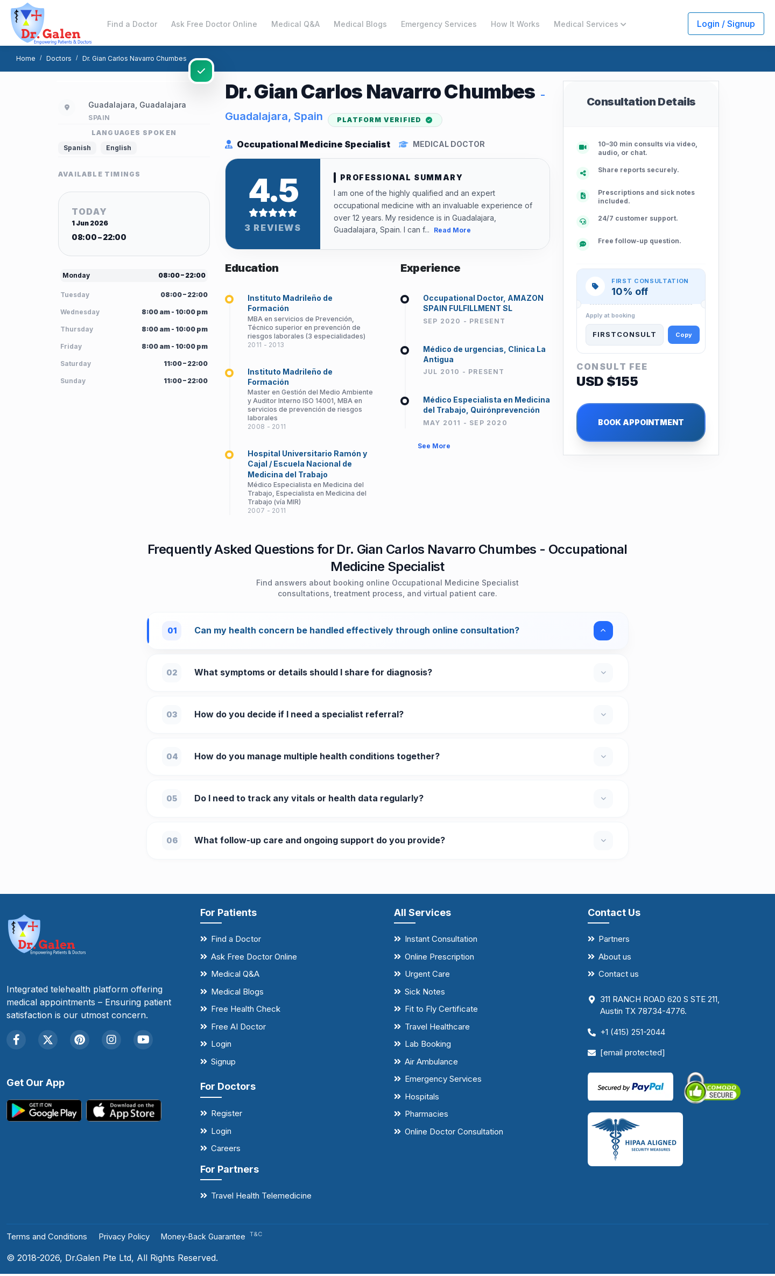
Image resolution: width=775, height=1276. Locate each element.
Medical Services (590, 24)
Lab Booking (428, 1046)
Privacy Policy (136, 1238)
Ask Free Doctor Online (214, 24)
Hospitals (422, 1099)
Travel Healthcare (437, 1029)
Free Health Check (245, 1011)
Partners (614, 941)
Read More (452, 233)
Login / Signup (726, 23)
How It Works (515, 24)
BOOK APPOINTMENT (641, 422)
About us (614, 959)
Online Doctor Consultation (454, 1134)
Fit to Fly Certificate (441, 1011)
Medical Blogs (360, 24)
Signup (223, 1064)
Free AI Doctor (238, 1029)
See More (434, 452)
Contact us (618, 976)
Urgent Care (427, 976)
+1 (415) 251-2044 (632, 1034)
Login (221, 1046)
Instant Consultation (441, 941)
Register (226, 1116)
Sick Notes (425, 994)
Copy (683, 335)
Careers (226, 1151)
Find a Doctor (132, 24)
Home (26, 58)
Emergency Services (439, 24)
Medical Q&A (295, 24)
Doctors (59, 58)
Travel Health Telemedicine (261, 1198)
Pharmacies (426, 1116)
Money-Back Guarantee (226, 1238)
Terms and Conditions (50, 1238)
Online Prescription (439, 959)
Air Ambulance (431, 1064)
